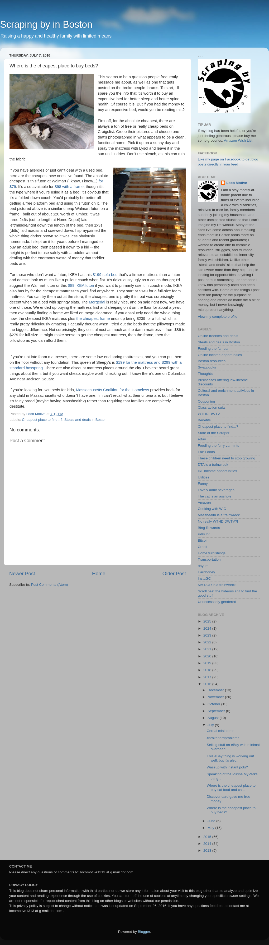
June (212, 821)
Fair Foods (206, 452)
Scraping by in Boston (46, 24)
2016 (207, 684)
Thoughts (205, 374)
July (211, 725)
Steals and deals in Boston (85, 420)
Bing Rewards (209, 528)
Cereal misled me (220, 731)
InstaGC (204, 578)
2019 (207, 663)
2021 (207, 649)
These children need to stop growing (226, 458)
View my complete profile (217, 317)
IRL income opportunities (217, 471)
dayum (203, 566)
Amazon (204, 503)
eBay (202, 439)
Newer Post (22, 573)
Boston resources (211, 361)
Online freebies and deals (218, 336)
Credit (202, 547)
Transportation (209, 559)
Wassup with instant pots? (227, 767)
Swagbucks (207, 367)
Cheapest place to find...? (42, 420)
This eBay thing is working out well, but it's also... (230, 758)
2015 (207, 837)
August (214, 718)
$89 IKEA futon (81, 285)
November (216, 697)
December (216, 690)
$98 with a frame (69, 187)
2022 (207, 642)
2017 (207, 677)
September (217, 711)
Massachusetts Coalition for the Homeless (112, 390)
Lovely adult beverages (216, 490)
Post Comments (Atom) (49, 585)
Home (98, 573)
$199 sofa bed (105, 275)
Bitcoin (203, 540)
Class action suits (211, 407)
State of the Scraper (213, 433)
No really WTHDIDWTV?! (218, 521)
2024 (207, 628)
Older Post (174, 573)
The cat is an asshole (215, 496)
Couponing (206, 401)
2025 (207, 621)
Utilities (203, 477)
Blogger (144, 932)
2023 (207, 635)
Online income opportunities (220, 355)
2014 (207, 844)
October (214, 704)
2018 (207, 670)
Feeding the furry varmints (218, 446)
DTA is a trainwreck (213, 465)
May (211, 828)
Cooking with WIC (212, 509)
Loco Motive (236, 183)
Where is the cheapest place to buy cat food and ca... (231, 787)
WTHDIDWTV (209, 414)
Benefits (204, 420)
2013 (207, 850)
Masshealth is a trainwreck (219, 515)
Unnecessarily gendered (217, 602)
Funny (203, 484)
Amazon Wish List (238, 140)
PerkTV (204, 534)
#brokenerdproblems (223, 738)
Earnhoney (206, 572)
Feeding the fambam (214, 349)
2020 (207, 656)
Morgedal (97, 302)
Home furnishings (211, 553)
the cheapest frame (93, 318)
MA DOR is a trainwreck (217, 585)
